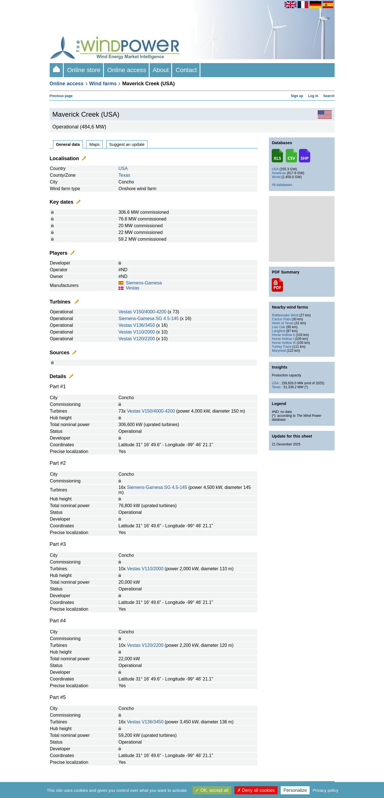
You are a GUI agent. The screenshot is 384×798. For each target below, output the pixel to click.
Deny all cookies (256, 790)
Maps (94, 144)
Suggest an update (127, 144)
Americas (279, 173)
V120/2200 (144, 338)
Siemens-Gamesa (144, 282)
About (161, 69)
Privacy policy (326, 790)
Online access (127, 69)
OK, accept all (211, 790)
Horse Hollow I (283, 339)
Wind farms (103, 83)
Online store (84, 69)
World (276, 177)
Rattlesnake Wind (285, 315)
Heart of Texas (283, 323)
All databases (282, 185)
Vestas (132, 288)
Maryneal (279, 351)
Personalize (295, 790)
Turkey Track (281, 347)
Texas (124, 175)
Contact (186, 69)
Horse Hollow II (283, 335)
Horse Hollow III (284, 343)
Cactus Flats (281, 319)
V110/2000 (144, 332)
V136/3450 (144, 325)
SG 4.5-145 (167, 318)
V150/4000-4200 (149, 311)
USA (123, 168)
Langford (278, 331)
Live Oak (278, 327)
